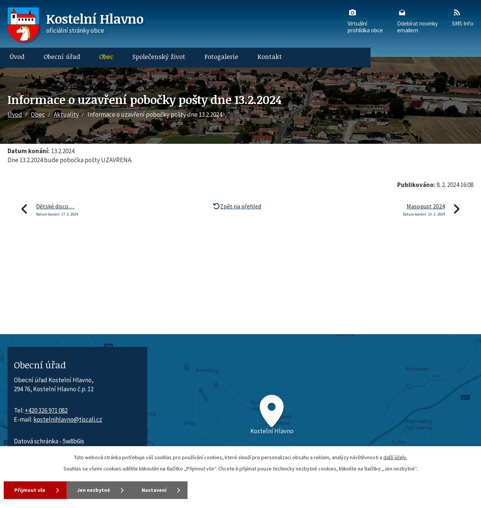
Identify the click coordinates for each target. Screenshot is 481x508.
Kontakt (269, 56)
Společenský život (158, 56)
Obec (106, 56)
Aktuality (66, 114)
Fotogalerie (221, 56)
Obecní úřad (62, 56)
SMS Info (462, 17)
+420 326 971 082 (46, 410)
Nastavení (154, 490)
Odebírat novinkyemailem (417, 21)
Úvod (17, 56)
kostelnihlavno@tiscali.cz (67, 419)
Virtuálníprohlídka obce (365, 21)
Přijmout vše (29, 490)
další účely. (395, 457)
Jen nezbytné (93, 490)
